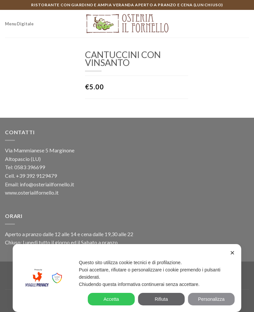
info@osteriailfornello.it (47, 184)
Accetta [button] (111, 299)
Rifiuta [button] (161, 299)
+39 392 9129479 (36, 175)
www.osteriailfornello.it (32, 192)
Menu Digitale (19, 23)
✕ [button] (232, 253)
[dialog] (127, 278)
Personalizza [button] (211, 299)
